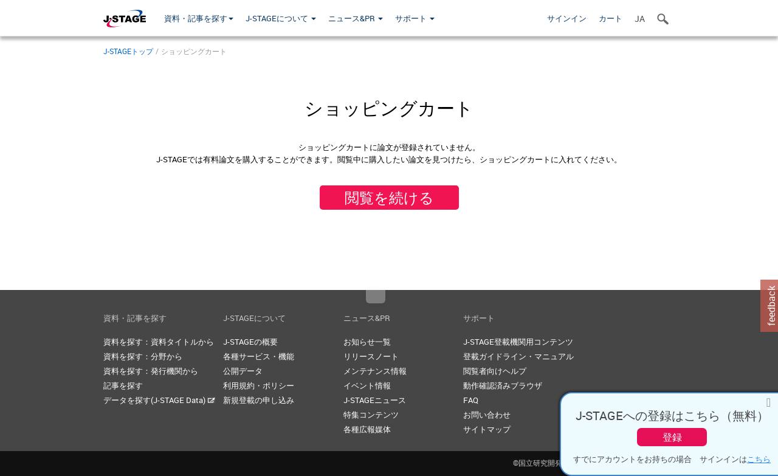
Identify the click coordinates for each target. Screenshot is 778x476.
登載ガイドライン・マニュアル (518, 356)
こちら (759, 459)
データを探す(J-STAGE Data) (159, 400)
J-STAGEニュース (374, 400)
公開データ (243, 370)
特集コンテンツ (371, 414)
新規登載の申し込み (258, 400)
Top (375, 296)
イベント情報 (367, 385)
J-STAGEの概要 (250, 341)
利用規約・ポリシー (258, 385)
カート (610, 18)
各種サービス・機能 (258, 356)
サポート (415, 18)
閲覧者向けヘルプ (494, 370)
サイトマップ (487, 429)
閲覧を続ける (389, 197)
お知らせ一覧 (367, 341)
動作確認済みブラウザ (502, 385)
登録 (672, 437)
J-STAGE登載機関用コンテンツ (518, 341)
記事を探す (123, 385)
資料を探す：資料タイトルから (158, 341)
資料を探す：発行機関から (150, 370)
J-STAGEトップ (128, 51)
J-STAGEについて (281, 18)
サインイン (567, 18)
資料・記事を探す (198, 18)
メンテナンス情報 (375, 370)
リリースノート (371, 356)
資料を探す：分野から (142, 356)
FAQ (470, 400)
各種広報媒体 (367, 429)
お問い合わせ (487, 414)
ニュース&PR (355, 18)
